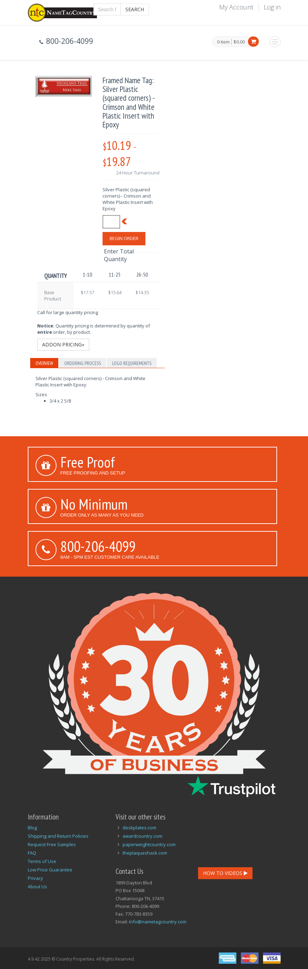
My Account (236, 7)
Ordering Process (82, 363)
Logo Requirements (131, 363)
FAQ (32, 853)
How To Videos (225, 873)
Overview (44, 363)
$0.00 (239, 42)
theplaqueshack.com (145, 853)
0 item (223, 42)
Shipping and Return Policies (58, 836)
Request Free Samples (52, 844)
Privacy (35, 878)
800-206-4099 (98, 546)
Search (134, 9)
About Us (37, 886)
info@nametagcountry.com (157, 921)
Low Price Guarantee (50, 870)
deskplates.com (139, 827)
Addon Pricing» (63, 344)
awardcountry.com (142, 836)
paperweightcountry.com (149, 844)
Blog (32, 827)
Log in (272, 7)
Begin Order (124, 238)
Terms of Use (42, 861)
